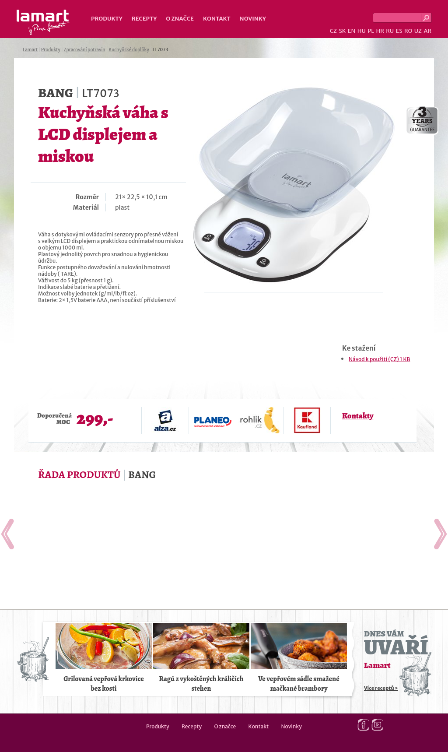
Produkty (106, 18)
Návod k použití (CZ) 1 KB (379, 359)
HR (380, 31)
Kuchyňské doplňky (128, 50)
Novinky (253, 18)
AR (427, 31)
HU (361, 31)
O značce (180, 18)
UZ (418, 31)
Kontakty (357, 416)
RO (408, 31)
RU (390, 31)
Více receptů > (381, 688)
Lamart (43, 22)
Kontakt (217, 18)
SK (342, 31)
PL (371, 31)
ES (399, 31)
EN (352, 31)
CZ (333, 31)
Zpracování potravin (84, 50)
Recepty (144, 18)
